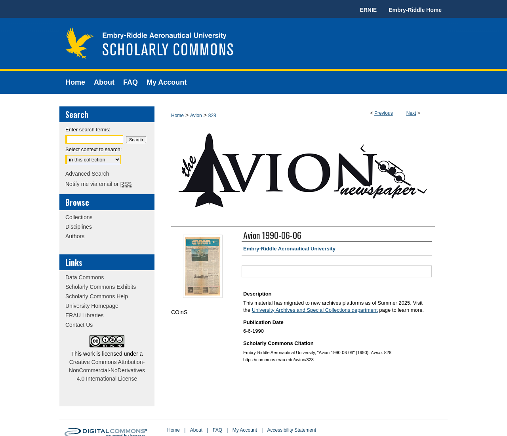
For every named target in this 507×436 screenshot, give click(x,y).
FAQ (217, 430)
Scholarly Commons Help (96, 296)
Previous (383, 113)
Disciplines (78, 227)
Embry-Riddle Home (415, 10)
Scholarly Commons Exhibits (100, 287)
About (196, 430)
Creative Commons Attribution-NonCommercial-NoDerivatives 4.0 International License (107, 370)
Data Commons (84, 277)
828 (212, 115)
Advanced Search (87, 174)
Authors (74, 236)
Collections (78, 217)
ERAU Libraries (84, 315)
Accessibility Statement (291, 430)
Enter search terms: (87, 130)
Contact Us (79, 325)
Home (177, 115)
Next (411, 113)
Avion (196, 115)
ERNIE (368, 10)
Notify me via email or (98, 184)
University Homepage (91, 306)
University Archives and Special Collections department (315, 310)
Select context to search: (93, 149)
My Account (245, 430)
